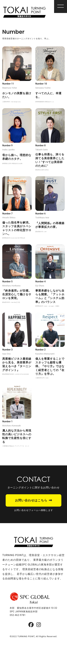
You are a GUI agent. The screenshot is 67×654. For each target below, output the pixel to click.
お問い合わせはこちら (31, 500)
